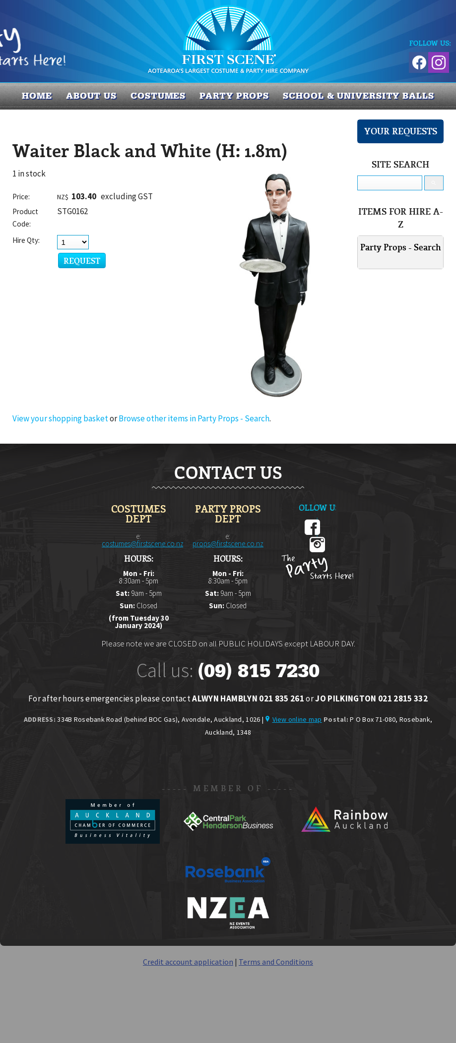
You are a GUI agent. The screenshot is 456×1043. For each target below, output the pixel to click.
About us (91, 95)
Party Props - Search (400, 247)
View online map (297, 719)
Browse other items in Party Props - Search (194, 418)
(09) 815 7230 (258, 671)
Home (37, 95)
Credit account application (188, 962)
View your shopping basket (60, 418)
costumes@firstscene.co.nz (143, 543)
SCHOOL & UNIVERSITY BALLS (358, 95)
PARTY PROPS (234, 95)
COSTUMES (158, 95)
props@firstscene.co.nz (228, 543)
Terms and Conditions (276, 962)
